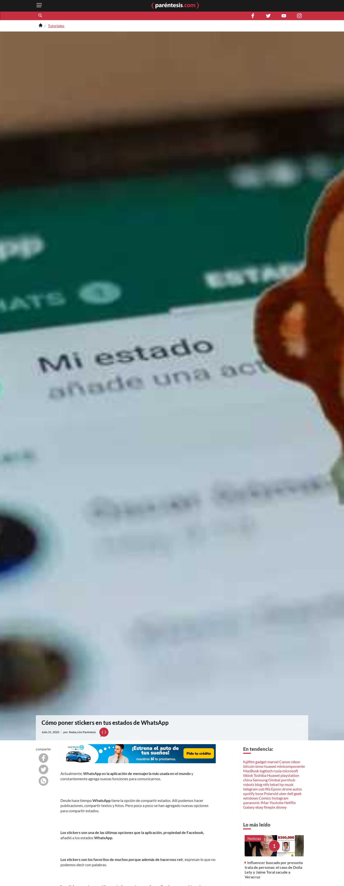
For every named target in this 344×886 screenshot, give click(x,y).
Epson (276, 789)
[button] (40, 16)
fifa (267, 789)
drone (287, 789)
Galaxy (249, 807)
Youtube (276, 802)
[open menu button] (39, 5)
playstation (289, 775)
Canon (284, 761)
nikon (295, 761)
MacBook (251, 771)
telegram (250, 789)
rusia (278, 771)
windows (250, 798)
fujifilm (249, 761)
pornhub (288, 780)
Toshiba (260, 775)
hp (282, 784)
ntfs (266, 784)
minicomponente (291, 766)
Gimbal (274, 780)
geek (297, 793)
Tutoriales (56, 25)
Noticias (254, 838)
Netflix (290, 802)
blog (258, 784)
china (247, 780)
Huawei (273, 775)
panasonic (251, 802)
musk (289, 784)
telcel (274, 784)
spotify (249, 793)
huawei (270, 766)
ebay (259, 807)
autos (297, 789)
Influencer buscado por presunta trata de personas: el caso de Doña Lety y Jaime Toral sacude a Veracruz (274, 869)
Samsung (260, 780)
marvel (273, 761)
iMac (265, 802)
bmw (259, 766)
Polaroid (271, 793)
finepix (269, 807)
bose (259, 793)
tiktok (248, 775)
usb (261, 789)
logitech (266, 771)
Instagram (280, 798)
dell (290, 793)
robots (248, 784)
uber (282, 793)
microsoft (290, 771)
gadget (261, 761)
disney (281, 807)
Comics (265, 798)
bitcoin (249, 766)
